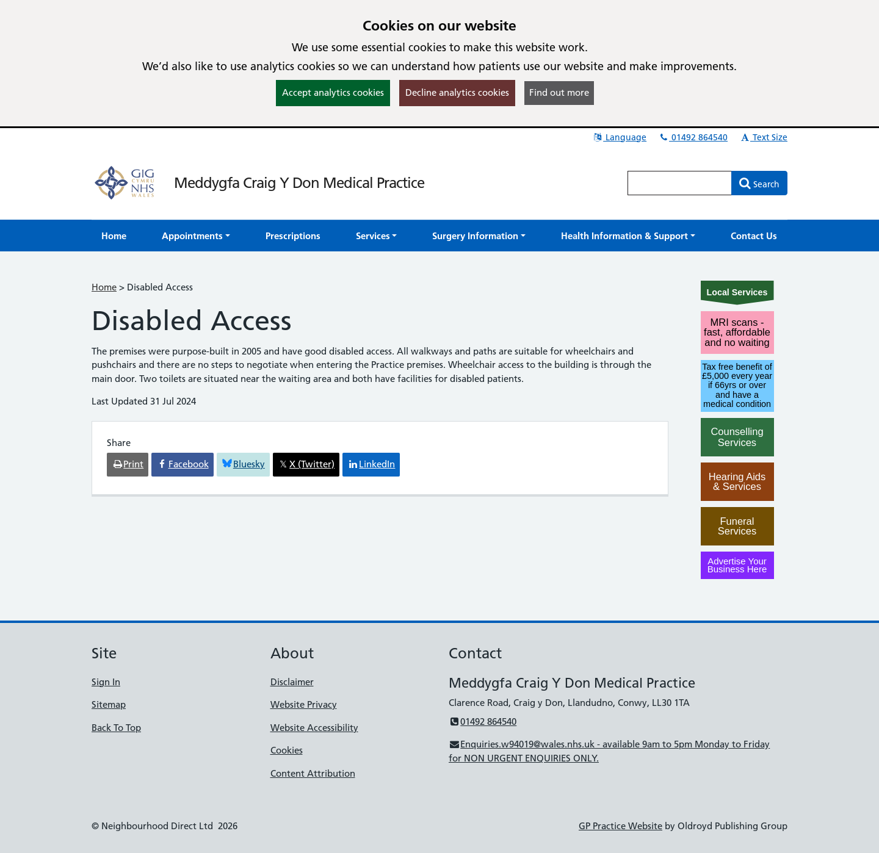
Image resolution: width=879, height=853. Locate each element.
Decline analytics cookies (457, 92)
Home (104, 287)
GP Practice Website (620, 826)
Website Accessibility (314, 727)
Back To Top (116, 727)
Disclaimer (292, 682)
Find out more (559, 92)
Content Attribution (312, 773)
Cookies (286, 750)
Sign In (106, 682)
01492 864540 (693, 137)
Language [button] (619, 137)
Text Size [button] (763, 137)
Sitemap (109, 704)
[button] (196, 235)
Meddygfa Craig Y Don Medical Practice (299, 183)
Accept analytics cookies (333, 92)
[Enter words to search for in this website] (680, 183)
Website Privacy (303, 704)
